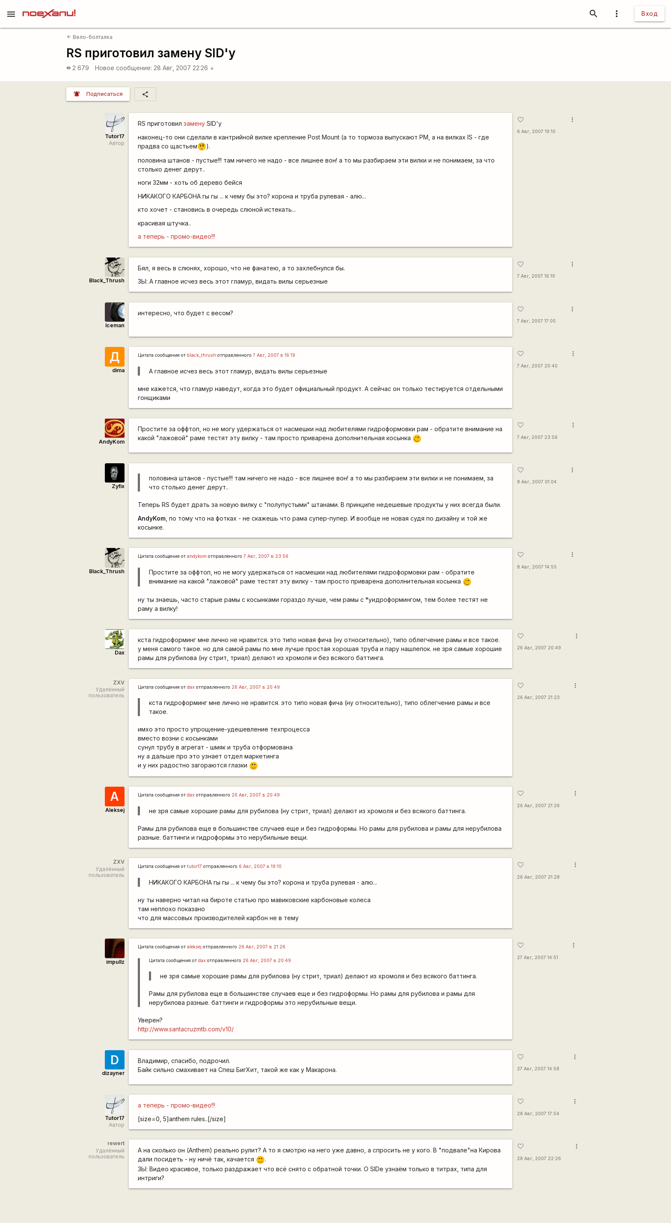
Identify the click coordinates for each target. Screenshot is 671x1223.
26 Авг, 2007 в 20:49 (256, 687)
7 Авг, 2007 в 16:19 (274, 355)
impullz (115, 962)
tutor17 (194, 866)
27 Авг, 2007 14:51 (537, 957)
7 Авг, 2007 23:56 (537, 437)
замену (195, 123)
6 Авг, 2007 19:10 (536, 131)
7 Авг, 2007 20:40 (537, 366)
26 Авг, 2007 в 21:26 (261, 947)
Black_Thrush (107, 280)
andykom (197, 556)
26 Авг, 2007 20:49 (539, 648)
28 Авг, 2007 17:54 (538, 1113)
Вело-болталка (89, 37)
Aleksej (115, 810)
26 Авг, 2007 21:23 (538, 697)
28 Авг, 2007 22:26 (184, 67)
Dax (120, 652)
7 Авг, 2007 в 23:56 (265, 556)
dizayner (113, 1073)
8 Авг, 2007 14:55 (537, 567)
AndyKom (112, 441)
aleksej (194, 947)
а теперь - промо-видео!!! (176, 236)
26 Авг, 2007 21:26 (538, 805)
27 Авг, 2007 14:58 (538, 1069)
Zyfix (118, 486)
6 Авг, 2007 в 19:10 (260, 866)
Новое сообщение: (123, 67)
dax (191, 687)
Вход (649, 13)
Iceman (115, 325)
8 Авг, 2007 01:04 (537, 482)
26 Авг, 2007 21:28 (538, 877)
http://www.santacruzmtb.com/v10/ (186, 1029)
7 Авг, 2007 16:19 (536, 276)
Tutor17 (115, 136)
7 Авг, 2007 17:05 (536, 321)
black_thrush (201, 355)
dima (118, 370)
